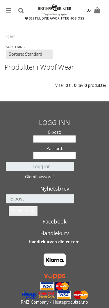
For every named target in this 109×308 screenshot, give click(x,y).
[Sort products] (29, 54)
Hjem (10, 36)
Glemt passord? (40, 176)
